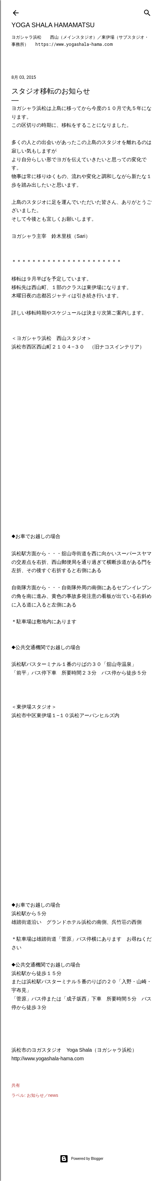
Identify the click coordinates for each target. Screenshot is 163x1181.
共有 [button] (15, 1085)
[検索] (147, 11)
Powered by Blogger (81, 1158)
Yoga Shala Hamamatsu (53, 25)
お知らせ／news (42, 1095)
